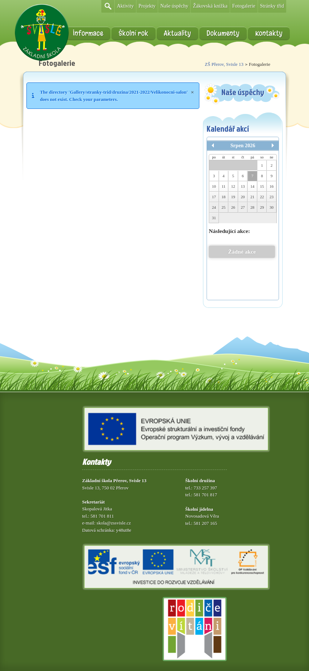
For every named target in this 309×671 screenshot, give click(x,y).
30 (272, 207)
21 (252, 197)
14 (252, 186)
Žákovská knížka (210, 6)
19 (233, 197)
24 (214, 207)
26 (233, 207)
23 (272, 197)
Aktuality (177, 33)
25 (223, 207)
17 (214, 197)
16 (272, 186)
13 (243, 186)
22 (262, 197)
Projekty (147, 6)
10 (214, 186)
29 (262, 207)
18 (223, 197)
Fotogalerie (243, 6)
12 (233, 186)
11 (224, 186)
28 (252, 207)
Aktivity (125, 6)
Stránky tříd (272, 6)
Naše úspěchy (174, 6)
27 (243, 207)
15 (262, 186)
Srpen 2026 (242, 145)
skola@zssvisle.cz (114, 523)
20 (243, 197)
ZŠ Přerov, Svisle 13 (224, 64)
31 (214, 218)
